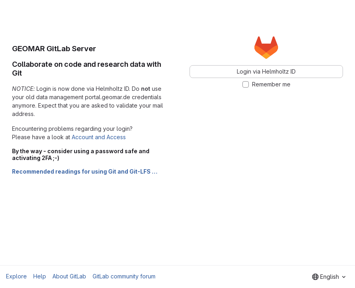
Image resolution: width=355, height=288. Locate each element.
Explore (16, 276)
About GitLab (69, 276)
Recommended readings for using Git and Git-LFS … (84, 171)
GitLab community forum (124, 276)
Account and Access (99, 137)
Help (39, 276)
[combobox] (329, 277)
